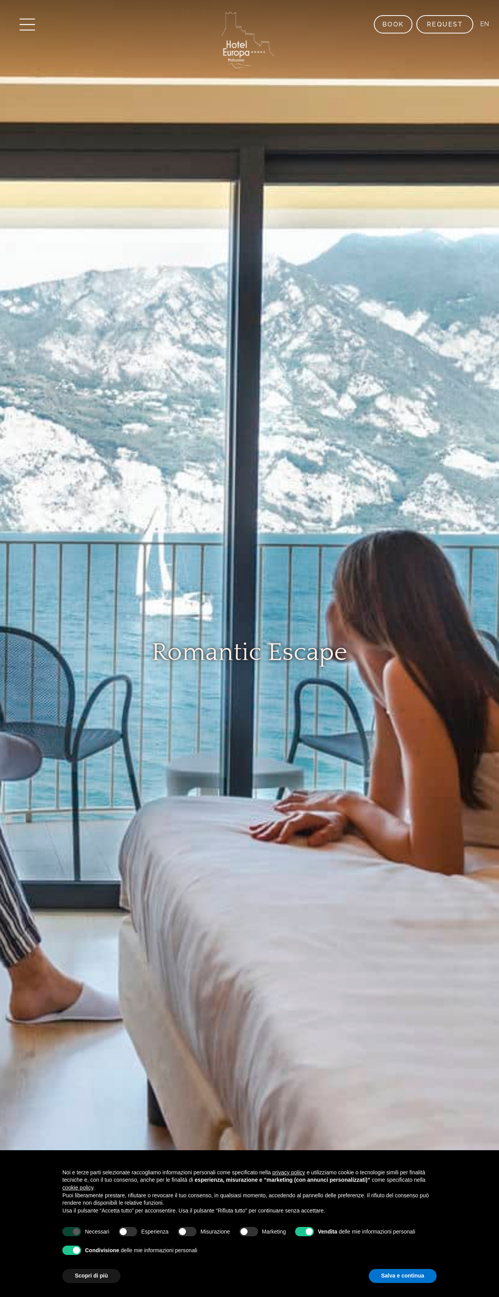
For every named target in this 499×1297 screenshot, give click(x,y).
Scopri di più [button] (91, 1275)
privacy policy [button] (289, 1172)
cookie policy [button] (77, 1187)
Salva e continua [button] (402, 1275)
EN (483, 24)
